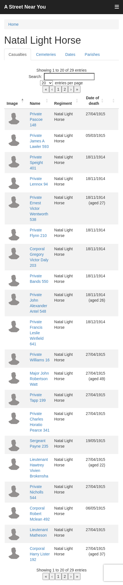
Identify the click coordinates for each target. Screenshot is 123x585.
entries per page (69, 83)
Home (13, 24)
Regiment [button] (64, 103)
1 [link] (58, 89)
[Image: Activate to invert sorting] (15, 101)
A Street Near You (25, 7)
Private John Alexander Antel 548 (39, 289)
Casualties (18, 54)
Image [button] (12, 103)
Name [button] (33, 103)
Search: (35, 76)
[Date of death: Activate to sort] (95, 101)
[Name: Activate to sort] (39, 101)
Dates (70, 54)
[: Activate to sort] (113, 101)
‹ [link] (52, 89)
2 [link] (65, 89)
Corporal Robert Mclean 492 (38, 489)
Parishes (92, 54)
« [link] (46, 89)
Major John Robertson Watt (37, 356)
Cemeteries (46, 54)
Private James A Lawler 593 (37, 138)
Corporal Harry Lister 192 (38, 529)
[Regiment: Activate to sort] (67, 101)
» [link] (77, 89)
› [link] (71, 89)
